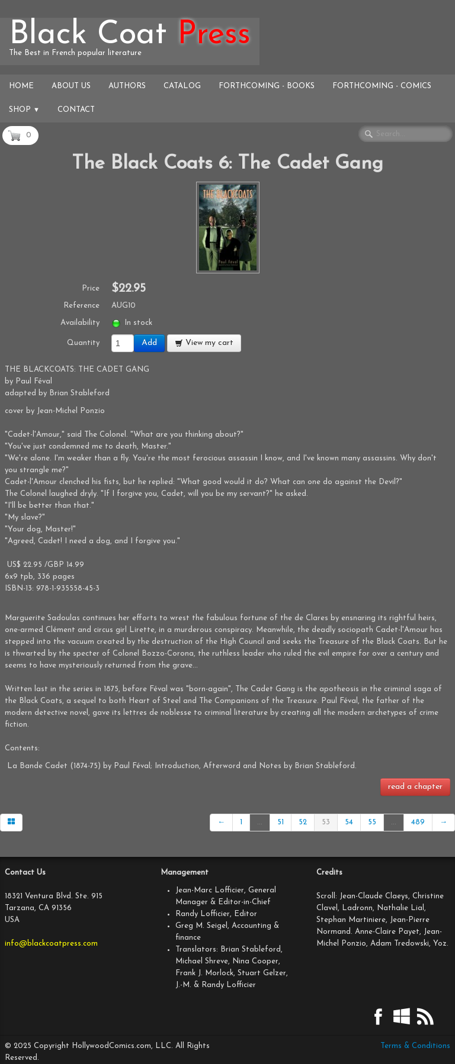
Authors (127, 86)
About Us (71, 86)
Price (91, 288)
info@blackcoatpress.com (51, 943)
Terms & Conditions (415, 1046)
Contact (76, 110)
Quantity (83, 343)
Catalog (182, 86)
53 (326, 822)
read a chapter (415, 786)
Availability (80, 323)
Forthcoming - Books (267, 86)
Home (21, 86)
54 (349, 822)
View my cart (204, 342)
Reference (81, 305)
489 (418, 822)
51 (280, 822)
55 (372, 822)
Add (149, 342)
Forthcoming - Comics (381, 86)
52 (303, 822)
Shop (24, 110)
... (259, 822)
